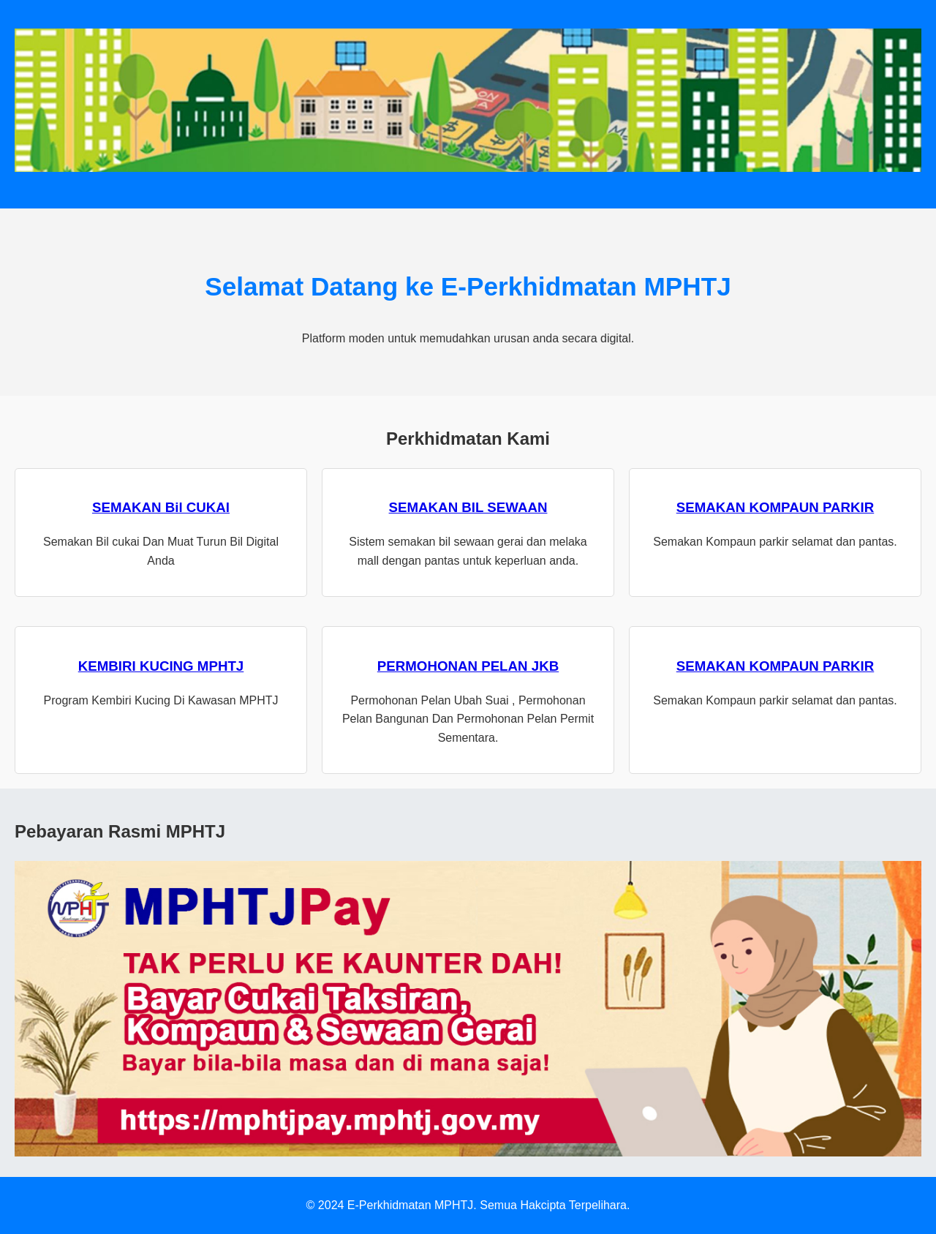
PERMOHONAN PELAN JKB (468, 666)
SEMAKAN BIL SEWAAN (468, 507)
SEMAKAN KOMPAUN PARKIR (775, 507)
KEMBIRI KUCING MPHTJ (161, 666)
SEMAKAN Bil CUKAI (161, 507)
